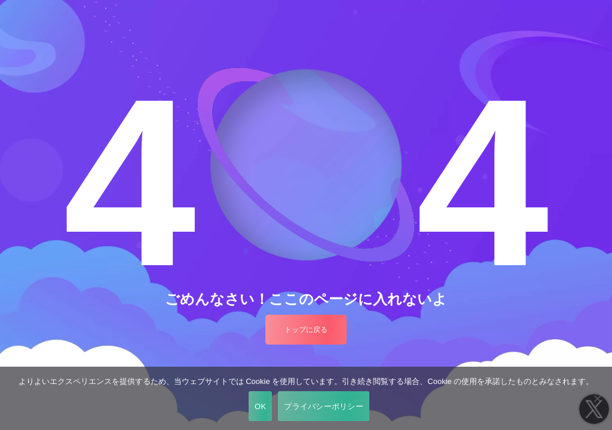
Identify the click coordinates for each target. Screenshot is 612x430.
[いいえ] (597, 398)
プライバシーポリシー (323, 406)
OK (260, 406)
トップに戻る (306, 329)
